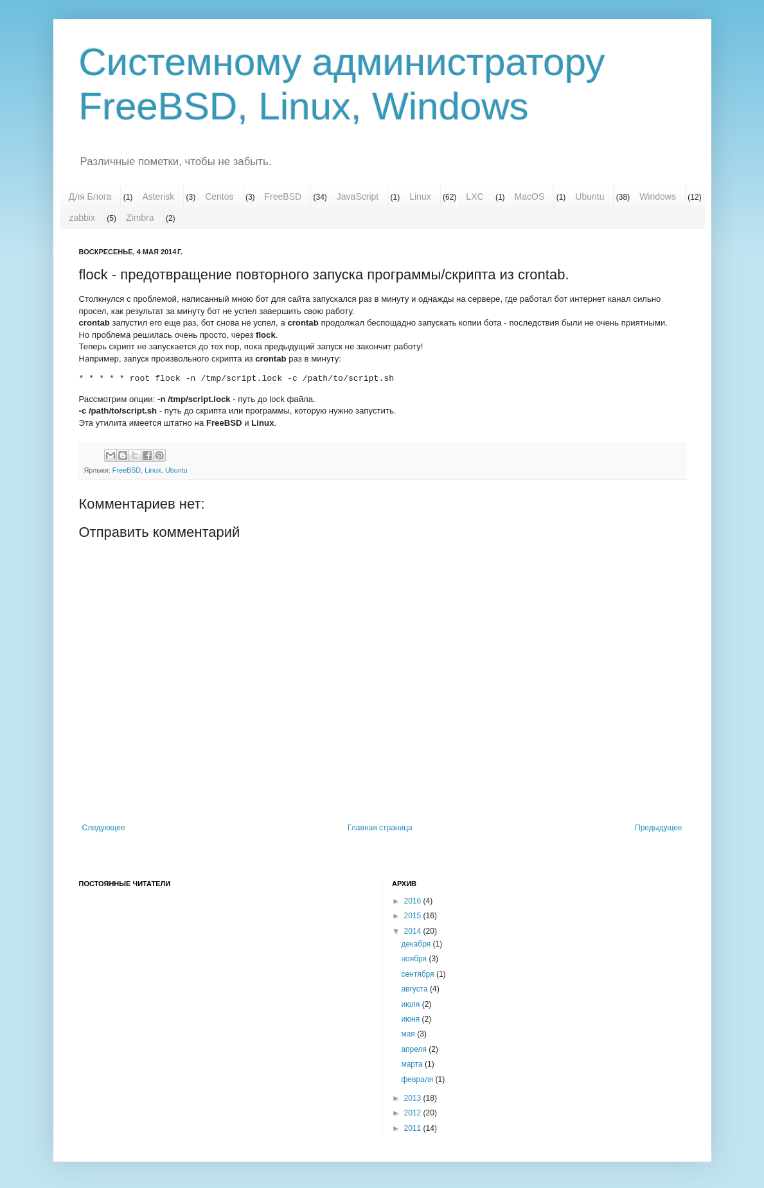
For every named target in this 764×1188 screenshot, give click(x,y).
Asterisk (158, 196)
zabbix (82, 218)
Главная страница (380, 827)
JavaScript (357, 196)
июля (411, 1004)
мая (409, 1033)
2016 (413, 900)
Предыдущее (658, 827)
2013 (413, 1098)
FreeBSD (283, 196)
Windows (657, 196)
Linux (420, 196)
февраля (418, 1079)
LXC (474, 196)
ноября (415, 958)
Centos (219, 196)
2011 (413, 1128)
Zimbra (140, 218)
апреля (415, 1049)
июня (411, 1019)
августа (415, 988)
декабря (416, 943)
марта (413, 1064)
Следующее (103, 827)
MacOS (530, 196)
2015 (413, 915)
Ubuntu (589, 196)
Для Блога (90, 196)
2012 (413, 1112)
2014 (413, 931)
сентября (418, 974)
